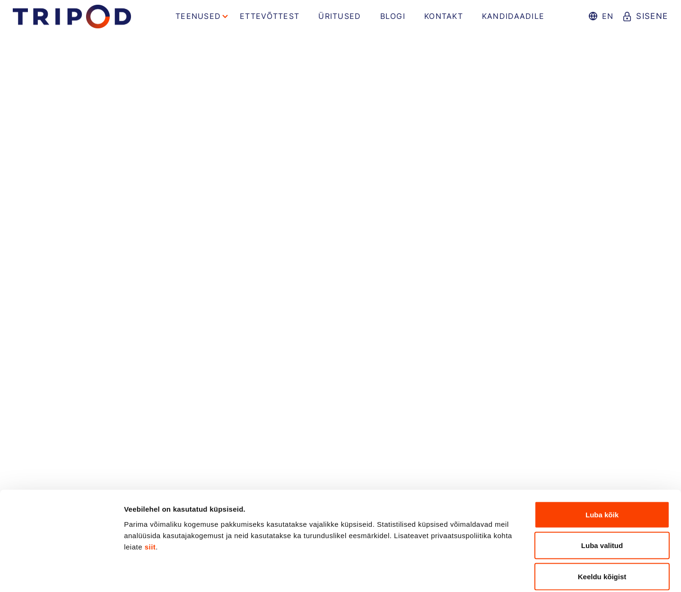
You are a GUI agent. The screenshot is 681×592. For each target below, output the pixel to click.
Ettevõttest (269, 16)
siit (150, 500)
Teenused (198, 16)
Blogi (392, 16)
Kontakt (443, 16)
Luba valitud (602, 499)
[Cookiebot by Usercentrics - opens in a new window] (61, 573)
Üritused (339, 16)
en (606, 16)
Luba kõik (602, 468)
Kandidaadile (513, 16)
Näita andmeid (488, 573)
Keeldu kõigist (602, 530)
